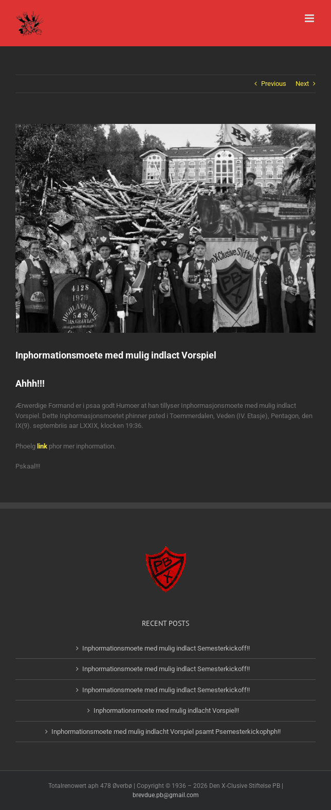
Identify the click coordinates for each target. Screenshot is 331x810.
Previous (273, 83)
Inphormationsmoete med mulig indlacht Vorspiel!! (166, 710)
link (42, 446)
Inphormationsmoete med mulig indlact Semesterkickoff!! (166, 648)
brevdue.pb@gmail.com (166, 795)
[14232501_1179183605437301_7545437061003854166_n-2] (165, 228)
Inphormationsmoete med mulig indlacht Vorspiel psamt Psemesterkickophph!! (166, 731)
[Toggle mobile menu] (310, 18)
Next (302, 83)
